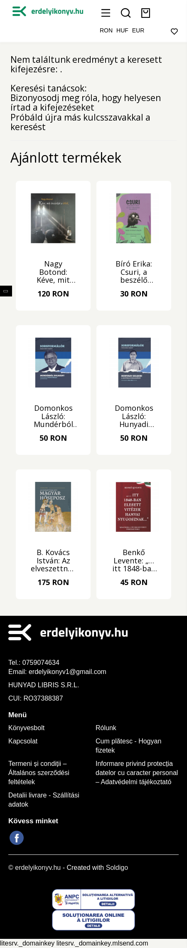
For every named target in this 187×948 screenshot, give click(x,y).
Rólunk (106, 727)
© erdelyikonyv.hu (34, 867)
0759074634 (41, 662)
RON (106, 30)
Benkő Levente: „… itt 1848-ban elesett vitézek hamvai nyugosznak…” (134, 560)
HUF (122, 30)
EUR (138, 30)
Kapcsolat (22, 741)
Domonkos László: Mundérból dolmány (53, 416)
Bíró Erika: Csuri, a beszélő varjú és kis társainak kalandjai (134, 272)
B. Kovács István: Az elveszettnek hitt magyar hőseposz (53, 560)
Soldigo (117, 867)
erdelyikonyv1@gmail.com (67, 671)
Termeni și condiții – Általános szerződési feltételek (38, 772)
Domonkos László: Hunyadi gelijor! (134, 416)
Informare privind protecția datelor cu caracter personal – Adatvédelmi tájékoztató (137, 772)
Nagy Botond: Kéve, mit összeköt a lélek (53, 272)
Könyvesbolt (26, 727)
